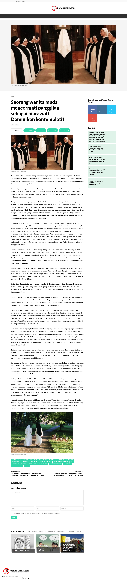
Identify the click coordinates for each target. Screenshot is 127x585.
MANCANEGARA (37, 16)
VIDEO (90, 16)
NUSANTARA (54, 16)
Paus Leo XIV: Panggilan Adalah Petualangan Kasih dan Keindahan (97, 182)
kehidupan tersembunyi (61, 461)
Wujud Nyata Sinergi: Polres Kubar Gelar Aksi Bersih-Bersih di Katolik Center (96, 148)
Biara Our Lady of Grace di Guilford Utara (43, 459)
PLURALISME (68, 16)
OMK (61, 16)
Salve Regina (67, 463)
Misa (71, 461)
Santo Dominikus (17, 466)
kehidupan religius (45, 461)
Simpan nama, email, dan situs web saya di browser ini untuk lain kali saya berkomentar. (36, 513)
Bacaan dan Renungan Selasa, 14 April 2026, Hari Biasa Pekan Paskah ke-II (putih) (97, 160)
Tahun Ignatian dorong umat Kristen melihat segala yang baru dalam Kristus (68, 474)
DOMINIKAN (71, 531)
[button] (108, 16)
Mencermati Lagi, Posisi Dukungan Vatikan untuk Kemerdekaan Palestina (69, 547)
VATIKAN (46, 16)
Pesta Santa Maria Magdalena (38, 463)
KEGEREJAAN (21, 16)
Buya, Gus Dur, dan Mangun (44, 549)
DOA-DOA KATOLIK (61, 531)
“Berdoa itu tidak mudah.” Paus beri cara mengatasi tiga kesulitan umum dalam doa (27, 474)
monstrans (15, 463)
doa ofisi (26, 461)
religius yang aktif (55, 463)
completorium (16, 461)
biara (26, 459)
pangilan (24, 463)
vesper (27, 466)
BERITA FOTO (82, 16)
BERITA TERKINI (51, 531)
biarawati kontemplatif (65, 459)
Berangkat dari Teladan (22, 550)
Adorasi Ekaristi (17, 459)
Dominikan (34, 461)
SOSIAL (29, 16)
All (29, 531)
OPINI (75, 16)
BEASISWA (34, 531)
